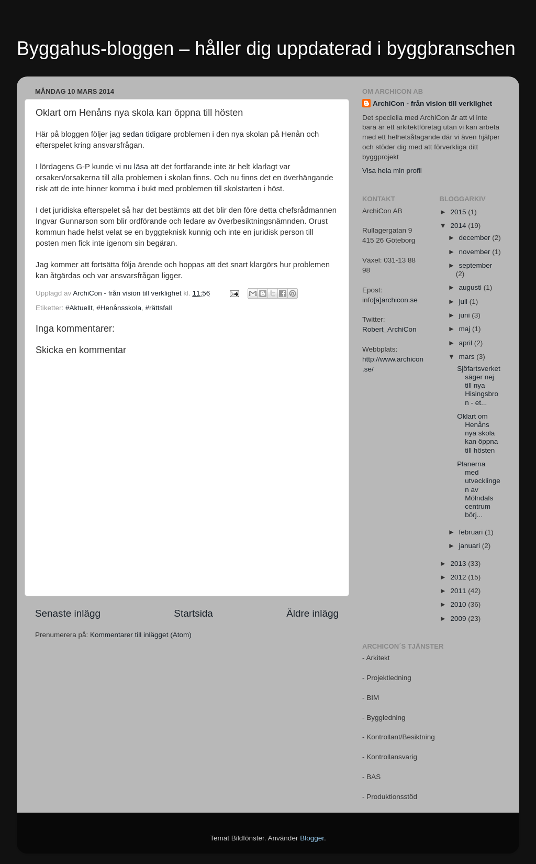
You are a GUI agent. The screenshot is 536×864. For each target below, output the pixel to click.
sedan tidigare (146, 134)
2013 (459, 563)
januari (470, 546)
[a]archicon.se (396, 300)
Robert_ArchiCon (389, 329)
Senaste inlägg (67, 613)
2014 (459, 225)
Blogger (312, 838)
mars (468, 356)
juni (465, 315)
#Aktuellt (79, 308)
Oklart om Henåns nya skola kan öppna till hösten (477, 433)
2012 (459, 577)
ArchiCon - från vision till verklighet (432, 103)
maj (466, 329)
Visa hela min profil (392, 170)
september (476, 265)
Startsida (193, 613)
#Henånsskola (118, 308)
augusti (471, 287)
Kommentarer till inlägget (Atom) (141, 635)
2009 (459, 618)
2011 (459, 591)
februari (472, 532)
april (466, 343)
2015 (459, 212)
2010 (459, 604)
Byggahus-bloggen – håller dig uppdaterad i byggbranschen (266, 48)
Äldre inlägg (312, 613)
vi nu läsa (131, 166)
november (476, 252)
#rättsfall (158, 308)
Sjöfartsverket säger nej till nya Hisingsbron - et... (478, 386)
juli (464, 301)
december (476, 238)
